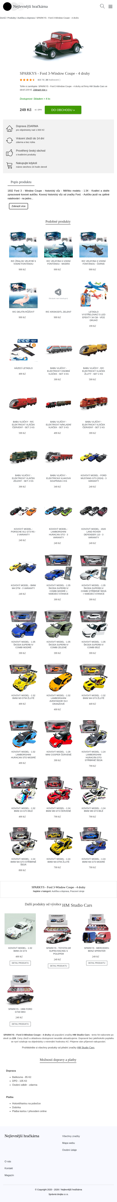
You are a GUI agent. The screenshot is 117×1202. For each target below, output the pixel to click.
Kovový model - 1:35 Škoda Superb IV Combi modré (23, 645)
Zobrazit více (19, 206)
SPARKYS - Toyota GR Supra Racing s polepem (58, 951)
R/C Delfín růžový (23, 312)
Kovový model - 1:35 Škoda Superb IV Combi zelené (58, 645)
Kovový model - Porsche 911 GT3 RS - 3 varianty (23, 532)
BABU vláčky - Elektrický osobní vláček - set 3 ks (58, 371)
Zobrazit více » (40, 90)
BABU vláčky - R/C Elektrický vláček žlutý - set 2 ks (93, 371)
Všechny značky (71, 1136)
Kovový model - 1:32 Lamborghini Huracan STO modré (23, 755)
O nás (8, 1161)
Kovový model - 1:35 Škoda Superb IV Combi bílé (93, 645)
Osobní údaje (69, 1150)
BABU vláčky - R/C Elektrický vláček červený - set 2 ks (23, 425)
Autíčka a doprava (26, 18)
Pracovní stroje (77, 891)
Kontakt (9, 1168)
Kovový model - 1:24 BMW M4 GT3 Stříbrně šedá (23, 862)
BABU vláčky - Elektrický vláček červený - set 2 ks (93, 425)
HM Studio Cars (96, 86)
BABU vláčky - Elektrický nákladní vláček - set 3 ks (58, 425)
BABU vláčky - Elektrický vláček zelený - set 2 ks (23, 478)
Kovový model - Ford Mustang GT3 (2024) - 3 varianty (93, 478)
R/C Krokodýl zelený (58, 312)
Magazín (9, 1175)
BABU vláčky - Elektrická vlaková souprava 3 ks (58, 478)
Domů (3, 18)
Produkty (11, 18)
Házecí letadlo (23, 368)
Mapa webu (68, 1143)
